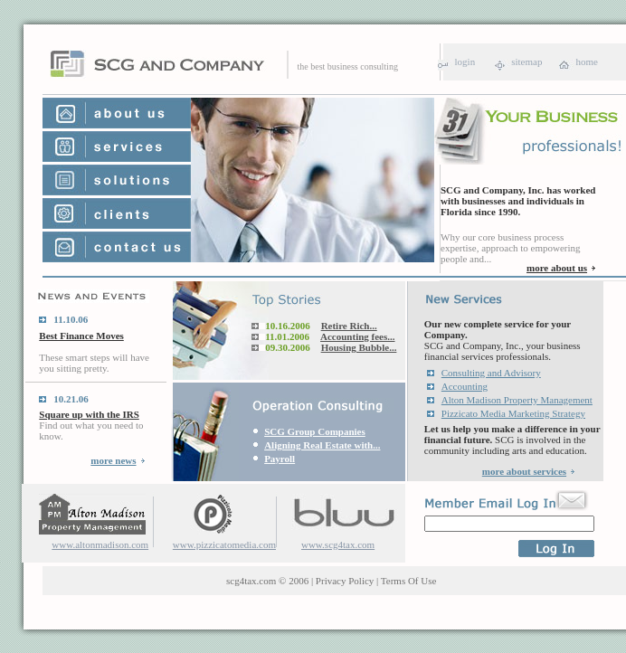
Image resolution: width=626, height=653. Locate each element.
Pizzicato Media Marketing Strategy (513, 413)
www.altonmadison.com (100, 544)
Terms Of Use (409, 580)
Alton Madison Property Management (517, 399)
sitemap (526, 61)
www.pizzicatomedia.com (224, 544)
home (586, 61)
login (465, 61)
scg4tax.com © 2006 (267, 580)
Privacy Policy (345, 580)
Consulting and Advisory (491, 372)
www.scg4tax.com (338, 544)
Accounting (464, 386)
